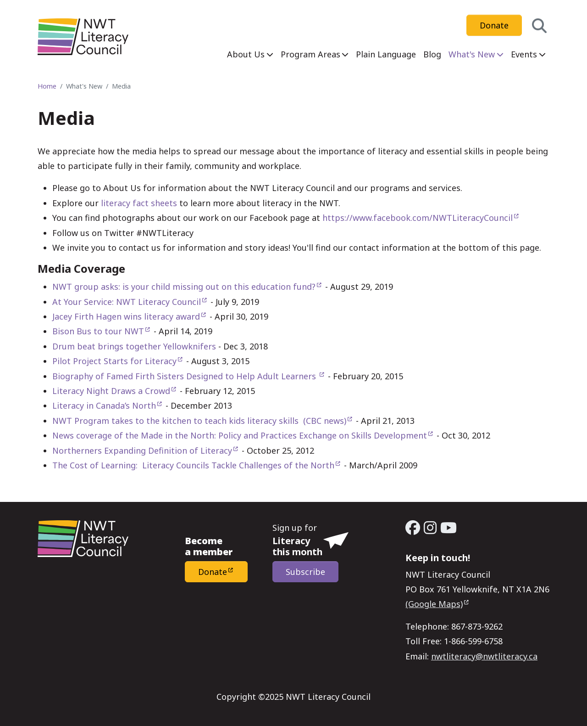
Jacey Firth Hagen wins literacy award (126, 316)
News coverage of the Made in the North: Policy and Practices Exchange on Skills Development (239, 435)
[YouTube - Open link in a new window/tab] (448, 527)
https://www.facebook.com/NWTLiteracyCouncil (417, 217)
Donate (494, 25)
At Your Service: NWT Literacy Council (126, 301)
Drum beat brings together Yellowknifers (134, 346)
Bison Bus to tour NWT (98, 331)
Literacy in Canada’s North (104, 405)
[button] (539, 25)
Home (47, 86)
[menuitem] (250, 54)
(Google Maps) (434, 603)
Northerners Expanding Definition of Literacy (142, 450)
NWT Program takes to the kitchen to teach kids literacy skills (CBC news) (199, 420)
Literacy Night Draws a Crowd (111, 390)
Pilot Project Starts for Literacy (114, 360)
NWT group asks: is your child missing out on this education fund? (184, 286)
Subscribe (305, 571)
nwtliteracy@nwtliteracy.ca (484, 656)
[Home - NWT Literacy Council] (83, 37)
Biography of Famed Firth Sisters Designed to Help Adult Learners (185, 376)
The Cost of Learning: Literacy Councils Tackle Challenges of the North (193, 465)
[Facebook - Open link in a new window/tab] (412, 527)
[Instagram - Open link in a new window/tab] (430, 527)
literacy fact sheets (139, 202)
